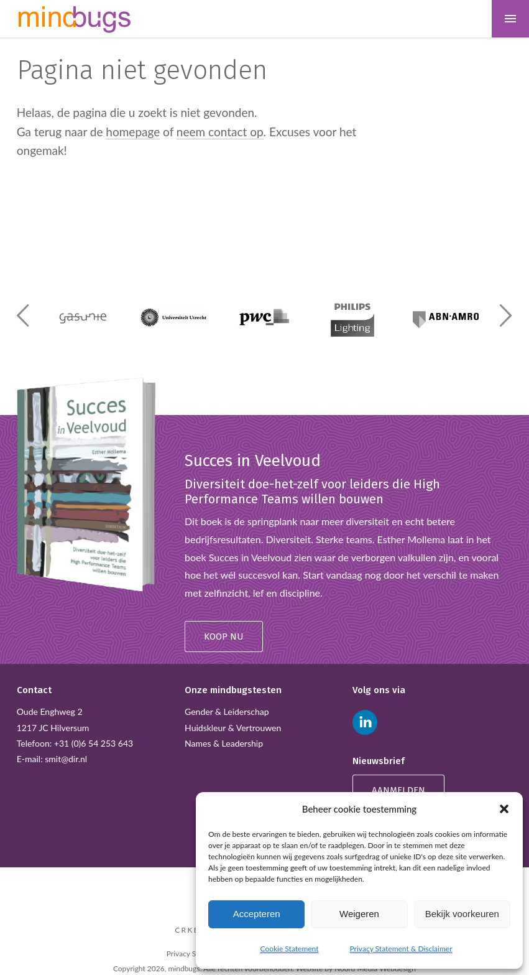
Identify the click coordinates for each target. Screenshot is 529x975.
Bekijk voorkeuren (462, 913)
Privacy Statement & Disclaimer (401, 948)
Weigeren (359, 913)
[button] (504, 809)
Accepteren (256, 913)
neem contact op (220, 131)
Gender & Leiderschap (227, 711)
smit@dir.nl (66, 758)
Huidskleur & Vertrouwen (233, 727)
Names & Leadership (224, 743)
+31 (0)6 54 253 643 (93, 743)
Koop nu (224, 636)
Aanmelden (398, 790)
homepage (133, 131)
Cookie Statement (289, 948)
